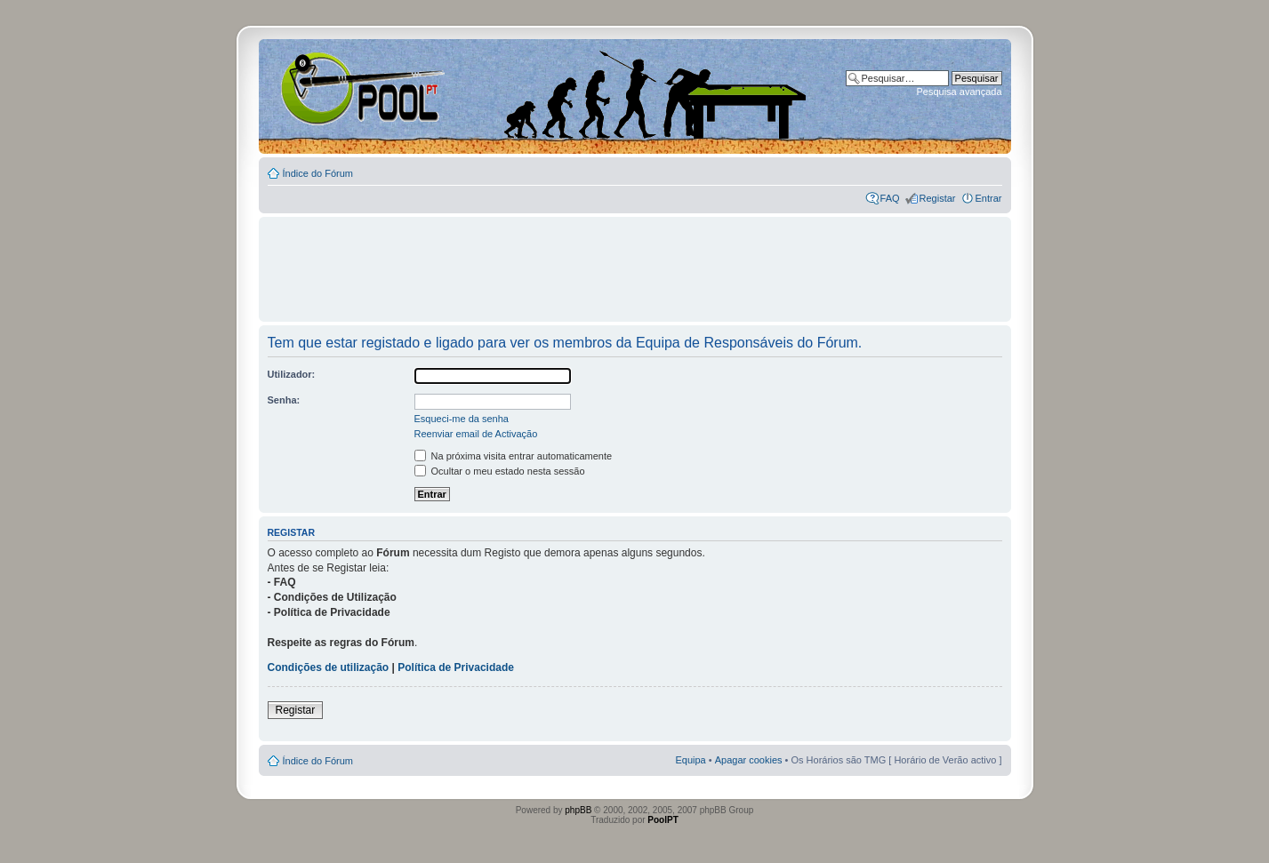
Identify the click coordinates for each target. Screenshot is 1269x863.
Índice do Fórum (318, 173)
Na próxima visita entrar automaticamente (513, 456)
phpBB (578, 810)
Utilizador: (292, 374)
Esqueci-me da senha (461, 418)
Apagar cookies (749, 760)
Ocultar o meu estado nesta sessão (499, 471)
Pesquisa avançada (958, 91)
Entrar (989, 198)
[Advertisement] (635, 261)
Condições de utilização (329, 667)
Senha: (284, 400)
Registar (938, 198)
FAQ (890, 198)
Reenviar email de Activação (476, 433)
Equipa (690, 760)
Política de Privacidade (456, 667)
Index (316, 88)
